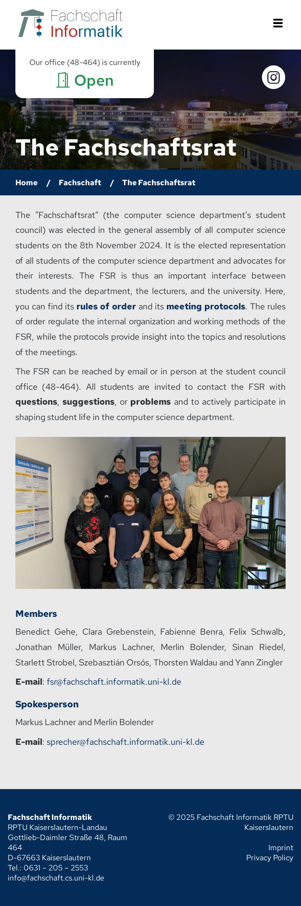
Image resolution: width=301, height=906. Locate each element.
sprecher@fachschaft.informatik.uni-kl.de (125, 741)
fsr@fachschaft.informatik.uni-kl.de (114, 681)
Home (26, 183)
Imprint (280, 847)
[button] (278, 24)
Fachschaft (80, 183)
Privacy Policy (269, 858)
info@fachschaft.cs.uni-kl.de (56, 878)
